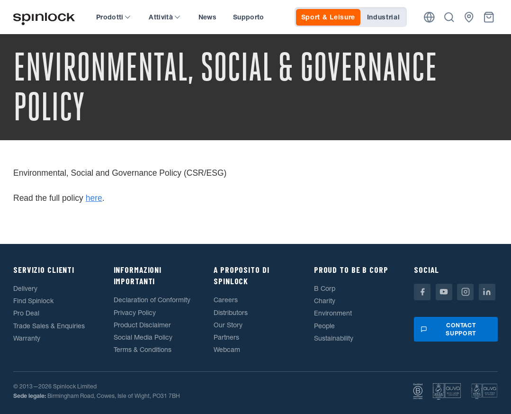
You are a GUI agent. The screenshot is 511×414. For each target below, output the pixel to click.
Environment (333, 313)
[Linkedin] (487, 292)
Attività (164, 17)
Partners (226, 337)
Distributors (231, 312)
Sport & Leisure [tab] (328, 17)
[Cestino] (489, 17)
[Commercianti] (469, 17)
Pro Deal (26, 313)
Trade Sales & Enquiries (49, 326)
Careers (226, 300)
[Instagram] (465, 292)
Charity (324, 301)
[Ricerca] (449, 17)
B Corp (324, 288)
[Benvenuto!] (44, 17)
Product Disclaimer (142, 325)
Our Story (228, 325)
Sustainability (333, 338)
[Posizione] (429, 17)
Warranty (26, 338)
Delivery (25, 288)
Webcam (227, 349)
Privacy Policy (135, 312)
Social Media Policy (143, 337)
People (324, 326)
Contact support (448, 329)
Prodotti (113, 17)
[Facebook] (422, 292)
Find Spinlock (33, 301)
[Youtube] (444, 292)
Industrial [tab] (383, 17)
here (94, 198)
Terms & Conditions (142, 349)
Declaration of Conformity (152, 300)
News (207, 17)
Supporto (248, 17)
